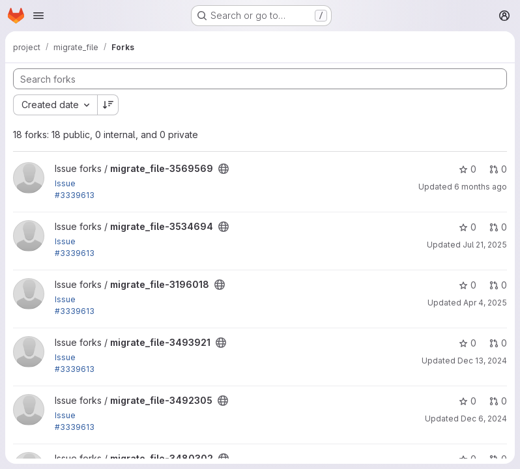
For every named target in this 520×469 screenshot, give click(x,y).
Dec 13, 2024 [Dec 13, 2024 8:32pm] (482, 360)
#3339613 (74, 195)
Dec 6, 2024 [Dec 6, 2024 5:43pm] (484, 418)
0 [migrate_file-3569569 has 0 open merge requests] (498, 169)
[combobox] (55, 104)
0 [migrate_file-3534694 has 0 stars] (467, 227)
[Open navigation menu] (38, 15)
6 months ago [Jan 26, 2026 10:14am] (480, 187)
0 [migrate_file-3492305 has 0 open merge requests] (498, 400)
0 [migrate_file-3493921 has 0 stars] (467, 342)
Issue (65, 183)
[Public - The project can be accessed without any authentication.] (223, 168)
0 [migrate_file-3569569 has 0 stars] (467, 169)
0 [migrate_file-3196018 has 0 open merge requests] (498, 285)
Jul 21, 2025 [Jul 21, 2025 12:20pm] (485, 244)
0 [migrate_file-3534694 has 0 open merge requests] (498, 227)
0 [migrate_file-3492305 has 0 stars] (467, 400)
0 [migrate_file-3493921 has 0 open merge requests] (498, 342)
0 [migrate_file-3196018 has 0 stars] (467, 285)
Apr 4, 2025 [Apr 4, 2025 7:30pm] (485, 302)
